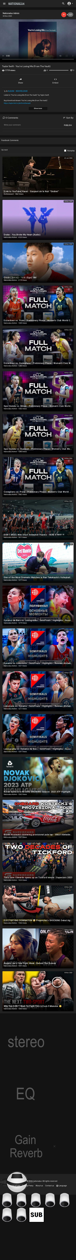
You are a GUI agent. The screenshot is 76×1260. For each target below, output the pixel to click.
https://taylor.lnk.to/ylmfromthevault (17, 103)
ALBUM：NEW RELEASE (18, 91)
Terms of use (14, 1186)
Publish (68, 125)
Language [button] (61, 1186)
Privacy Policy (27, 1186)
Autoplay (71, 151)
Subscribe (63, 14)
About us (39, 1186)
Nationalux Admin (11, 13)
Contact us (49, 1186)
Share (20, 81)
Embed (55, 81)
